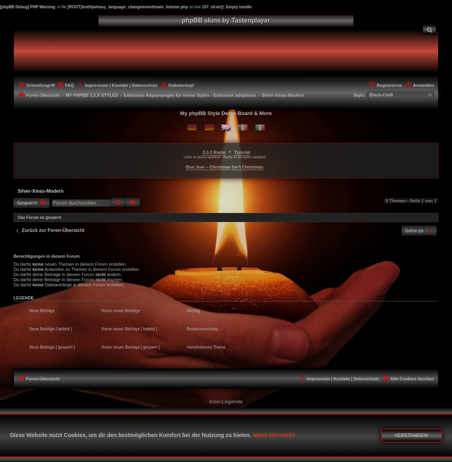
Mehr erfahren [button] (274, 435)
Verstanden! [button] (412, 435)
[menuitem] (429, 29)
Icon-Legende (226, 401)
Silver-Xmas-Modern (40, 191)
